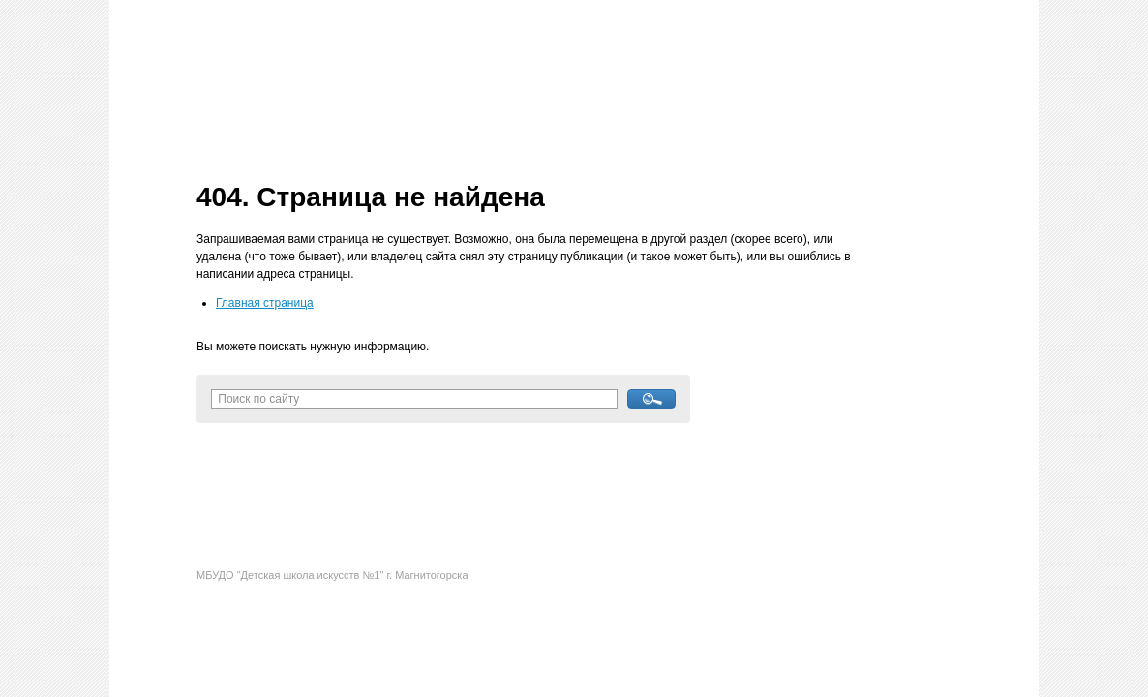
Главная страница (265, 303)
